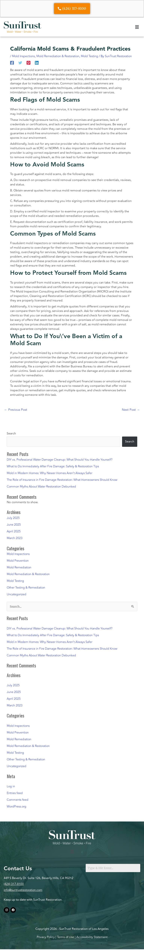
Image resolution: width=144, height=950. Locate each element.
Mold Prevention (18, 560)
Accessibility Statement (91, 937)
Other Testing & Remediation (26, 587)
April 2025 (14, 531)
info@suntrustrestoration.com (23, 890)
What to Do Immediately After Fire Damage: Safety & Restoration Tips (53, 466)
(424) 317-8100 (14, 884)
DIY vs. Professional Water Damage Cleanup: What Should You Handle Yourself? (59, 459)
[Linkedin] (37, 62)
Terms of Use (65, 937)
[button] (137, 27)
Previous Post (15, 409)
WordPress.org (16, 806)
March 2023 (14, 538)
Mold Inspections (23, 56)
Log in (11, 786)
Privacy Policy (46, 937)
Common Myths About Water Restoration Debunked (41, 486)
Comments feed (17, 800)
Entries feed (15, 793)
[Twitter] (20, 62)
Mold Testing (89, 56)
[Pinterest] (28, 62)
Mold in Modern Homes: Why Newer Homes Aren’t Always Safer (49, 473)
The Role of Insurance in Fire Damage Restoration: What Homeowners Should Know (62, 480)
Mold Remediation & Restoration (57, 56)
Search (11, 433)
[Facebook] (12, 62)
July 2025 (13, 518)
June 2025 (14, 524)
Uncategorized (16, 594)
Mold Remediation (19, 567)
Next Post (131, 409)
